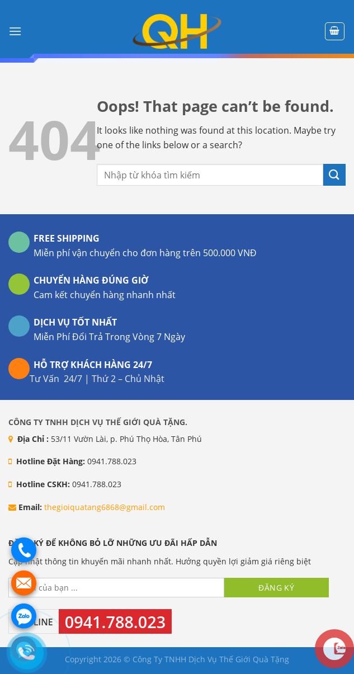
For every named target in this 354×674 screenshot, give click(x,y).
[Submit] (334, 175)
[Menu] (15, 31)
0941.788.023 (115, 622)
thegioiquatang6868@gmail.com (104, 507)
